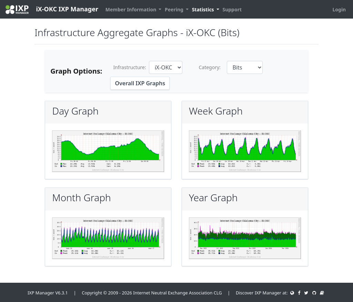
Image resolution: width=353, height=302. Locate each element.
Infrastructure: (129, 67)
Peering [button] (174, 9)
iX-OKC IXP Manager (52, 9)
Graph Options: (76, 71)
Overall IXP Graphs (140, 83)
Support (232, 9)
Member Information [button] (131, 9)
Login (339, 9)
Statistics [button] (203, 9)
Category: (209, 67)
